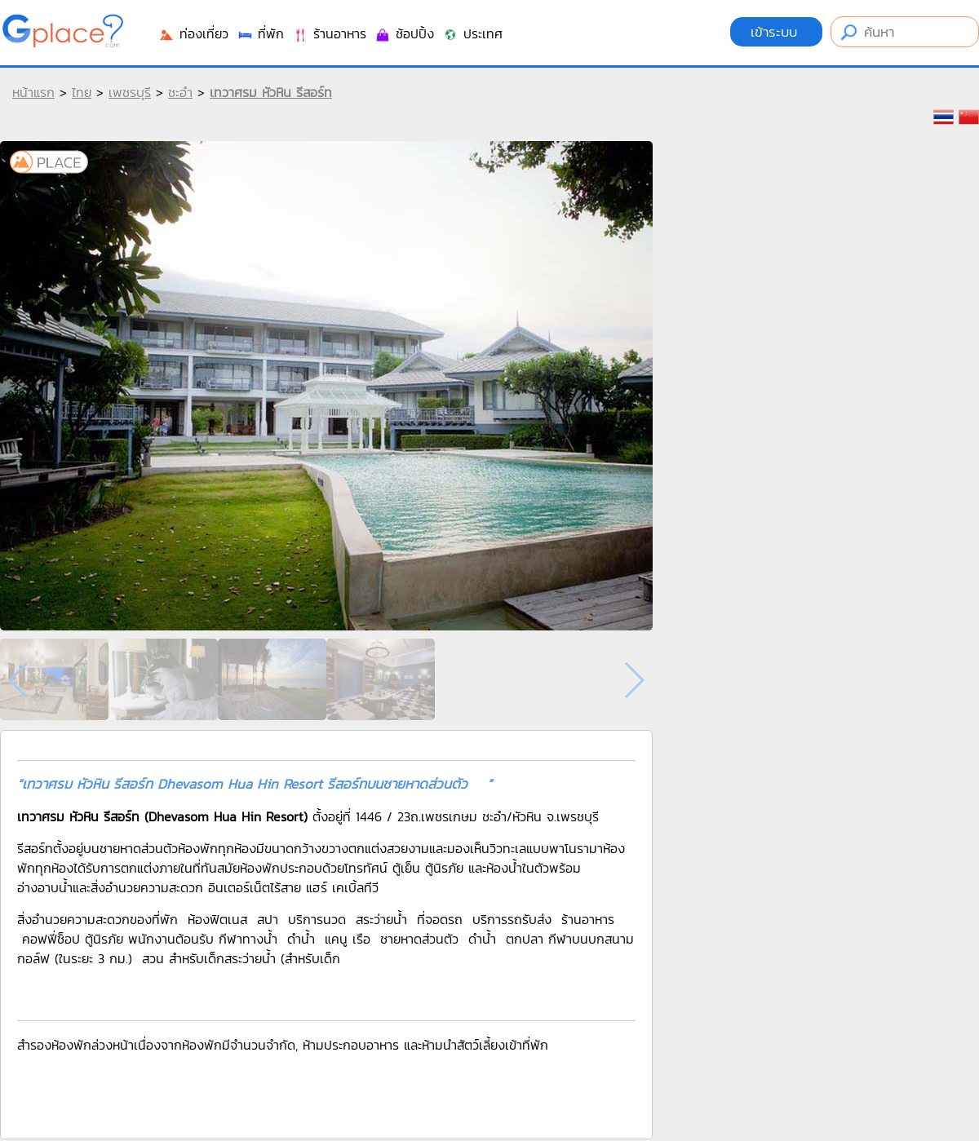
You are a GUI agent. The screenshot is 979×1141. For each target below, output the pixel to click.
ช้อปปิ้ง (404, 33)
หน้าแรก (33, 92)
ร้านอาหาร (329, 33)
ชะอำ (180, 92)
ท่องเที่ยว (193, 33)
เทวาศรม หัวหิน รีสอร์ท (271, 92)
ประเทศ (472, 33)
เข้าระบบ (776, 31)
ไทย (81, 92)
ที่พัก (260, 33)
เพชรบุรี (130, 92)
